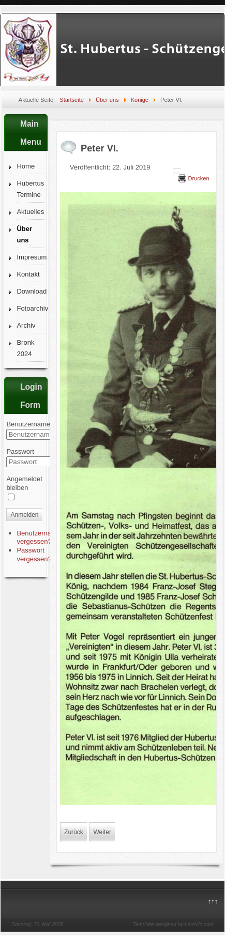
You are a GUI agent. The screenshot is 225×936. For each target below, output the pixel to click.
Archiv (26, 325)
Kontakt (28, 274)
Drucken (198, 178)
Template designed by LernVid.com (173, 924)
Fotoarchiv (31, 308)
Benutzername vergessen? (39, 537)
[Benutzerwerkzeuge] (177, 171)
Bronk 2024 (25, 348)
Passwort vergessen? (34, 554)
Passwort (20, 451)
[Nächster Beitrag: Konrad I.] (102, 832)
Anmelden (24, 514)
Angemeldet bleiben (24, 483)
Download (31, 291)
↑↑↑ (213, 901)
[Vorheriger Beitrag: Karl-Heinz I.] (73, 832)
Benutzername (28, 424)
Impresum (31, 257)
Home (26, 166)
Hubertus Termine (30, 188)
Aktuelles (30, 212)
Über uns (24, 234)
